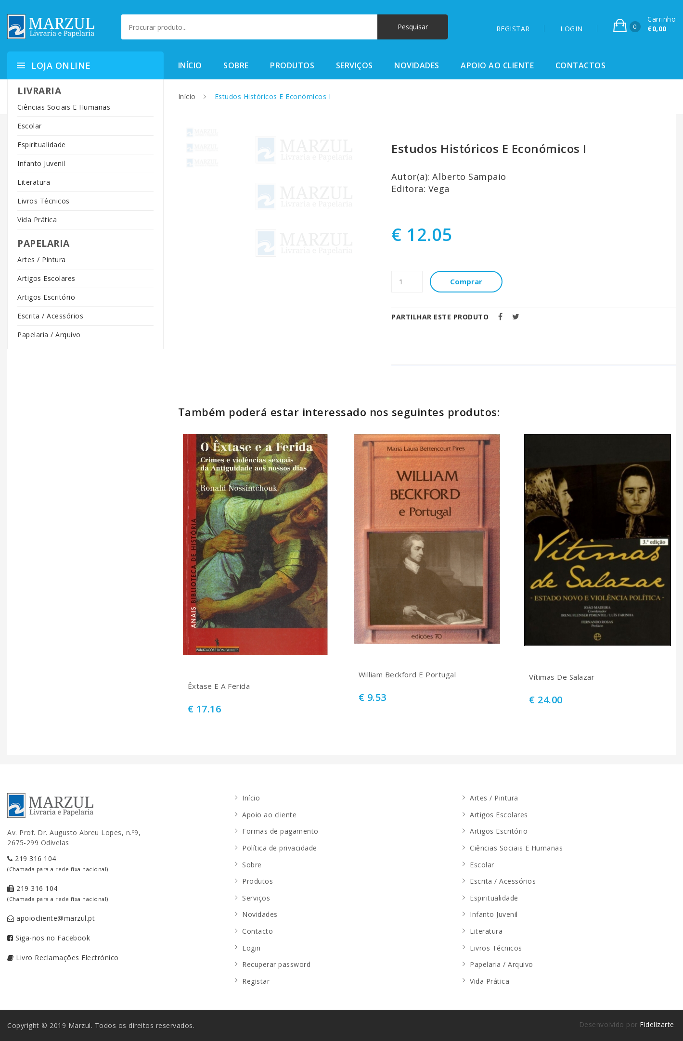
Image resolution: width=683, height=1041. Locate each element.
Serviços (354, 65)
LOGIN (571, 28)
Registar (256, 981)
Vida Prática (37, 219)
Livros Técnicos (43, 200)
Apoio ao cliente (497, 65)
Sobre (236, 65)
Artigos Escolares (46, 278)
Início (190, 65)
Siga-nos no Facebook (48, 937)
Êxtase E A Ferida (219, 686)
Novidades (416, 65)
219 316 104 (57, 863)
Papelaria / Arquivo (49, 334)
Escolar (29, 125)
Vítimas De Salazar (561, 677)
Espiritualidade (41, 144)
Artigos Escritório (46, 297)
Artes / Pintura (41, 259)
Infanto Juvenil (41, 163)
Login (251, 947)
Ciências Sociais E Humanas (63, 107)
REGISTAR (513, 28)
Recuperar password (276, 964)
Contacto (257, 931)
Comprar (466, 281)
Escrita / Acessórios (50, 315)
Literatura (33, 182)
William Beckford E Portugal (407, 674)
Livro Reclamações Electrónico (63, 957)
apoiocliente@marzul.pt (51, 918)
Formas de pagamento (280, 831)
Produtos (292, 65)
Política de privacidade (279, 847)
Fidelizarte (657, 1024)
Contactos (580, 65)
